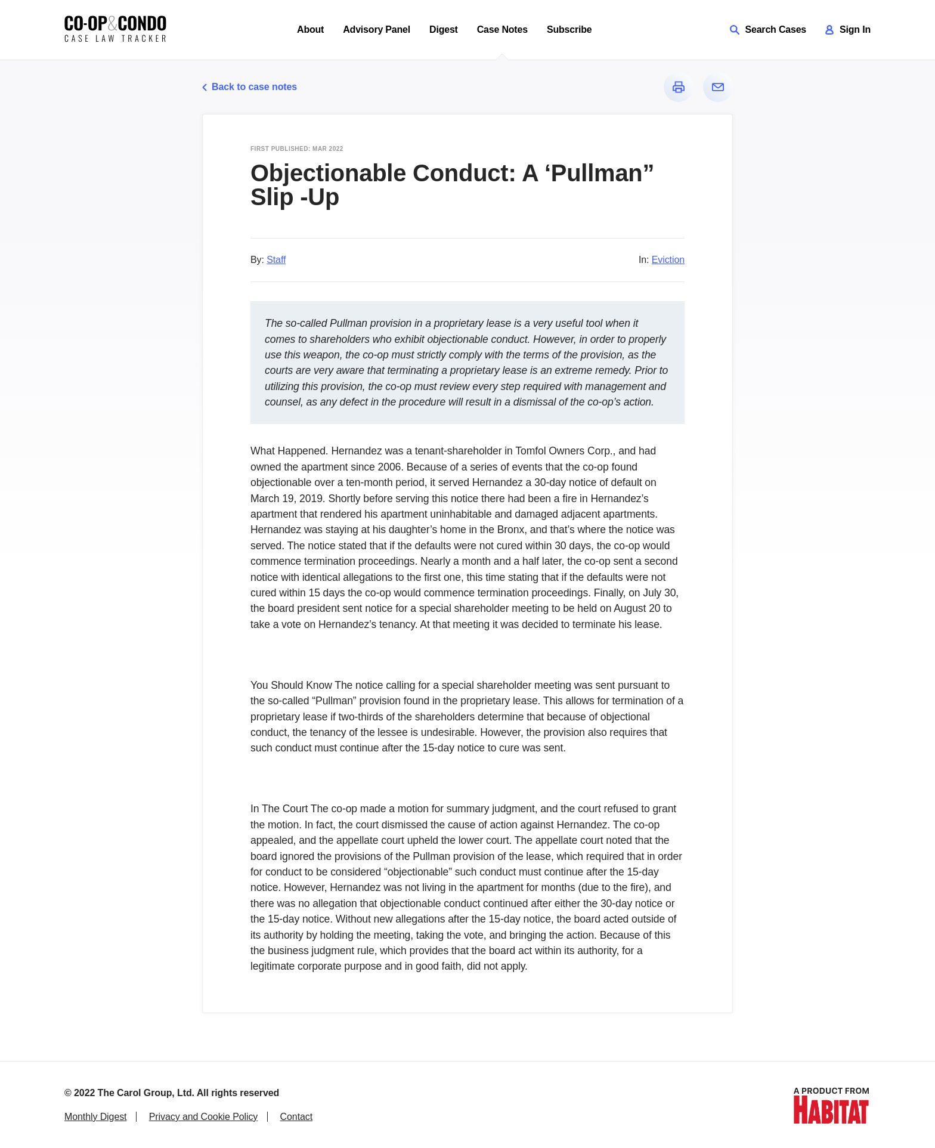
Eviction (668, 260)
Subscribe (569, 29)
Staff (276, 260)
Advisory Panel (376, 29)
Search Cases (768, 29)
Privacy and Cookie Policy (203, 1117)
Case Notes (502, 29)
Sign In (848, 29)
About (310, 29)
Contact (296, 1117)
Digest (443, 29)
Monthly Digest (95, 1117)
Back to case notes (249, 87)
